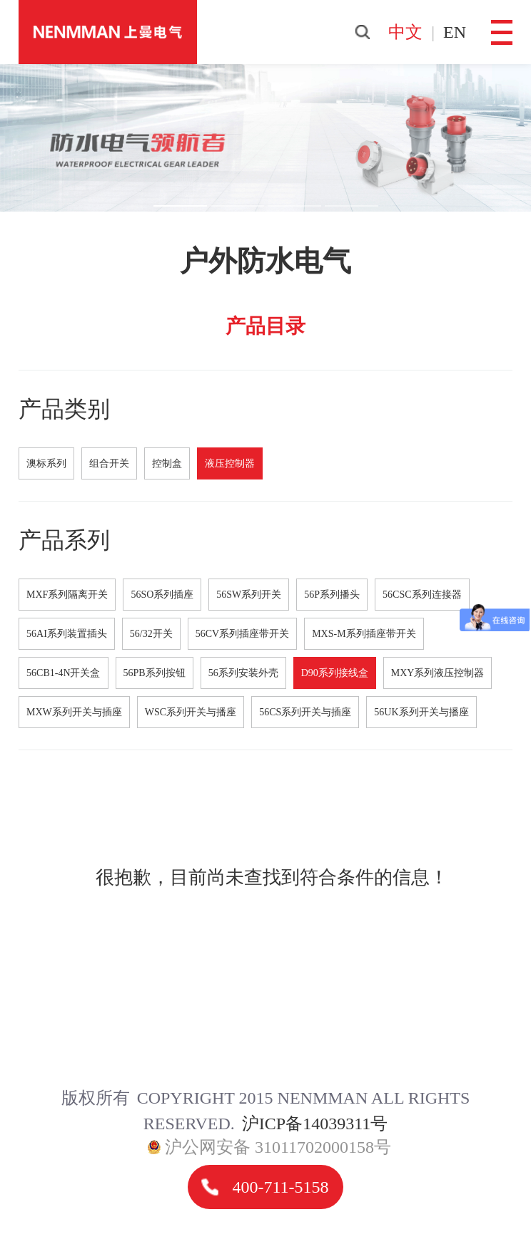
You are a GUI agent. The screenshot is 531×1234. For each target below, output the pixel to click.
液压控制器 (230, 463)
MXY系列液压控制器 (438, 673)
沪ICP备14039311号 (315, 1123)
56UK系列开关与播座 (421, 712)
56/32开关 (151, 633)
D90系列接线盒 (334, 673)
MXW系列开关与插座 (74, 712)
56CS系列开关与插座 (305, 712)
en (454, 32)
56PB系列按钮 (154, 673)
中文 (405, 32)
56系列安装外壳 (243, 673)
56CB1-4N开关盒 (63, 673)
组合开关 (109, 463)
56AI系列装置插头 (66, 633)
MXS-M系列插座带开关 (363, 633)
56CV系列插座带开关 (242, 633)
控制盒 (167, 463)
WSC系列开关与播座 (190, 712)
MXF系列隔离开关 (67, 594)
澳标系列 (46, 463)
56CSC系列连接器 (422, 594)
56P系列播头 (332, 594)
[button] (180, 206)
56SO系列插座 (162, 594)
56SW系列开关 (248, 594)
